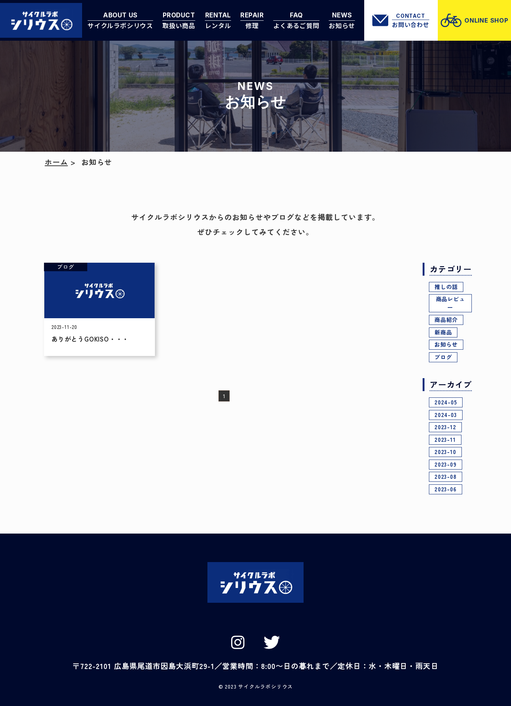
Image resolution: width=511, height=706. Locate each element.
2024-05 (445, 402)
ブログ (443, 357)
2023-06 (445, 489)
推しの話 (446, 286)
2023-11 (445, 439)
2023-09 (445, 464)
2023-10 (445, 451)
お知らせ (446, 344)
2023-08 (445, 476)
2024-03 (445, 414)
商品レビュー (450, 303)
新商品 (443, 332)
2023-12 (445, 427)
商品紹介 (446, 319)
